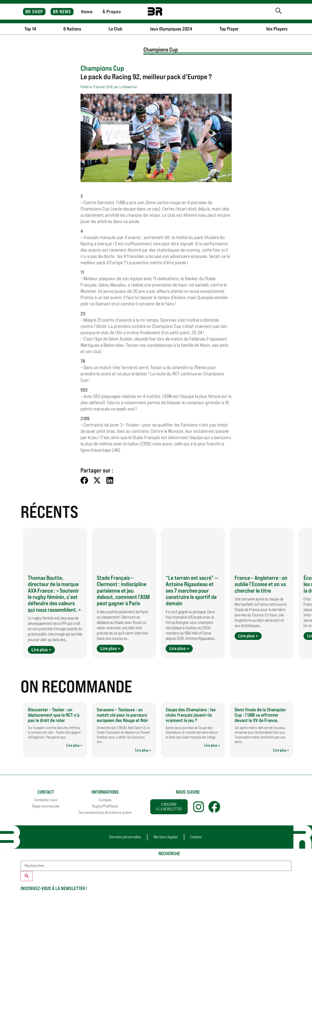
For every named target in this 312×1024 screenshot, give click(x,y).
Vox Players (277, 29)
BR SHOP (34, 12)
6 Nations (72, 29)
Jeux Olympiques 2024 (171, 29)
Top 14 (30, 29)
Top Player (229, 29)
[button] (84, 480)
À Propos (112, 12)
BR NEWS (62, 12)
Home (87, 12)
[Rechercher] (27, 876)
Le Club (115, 29)
